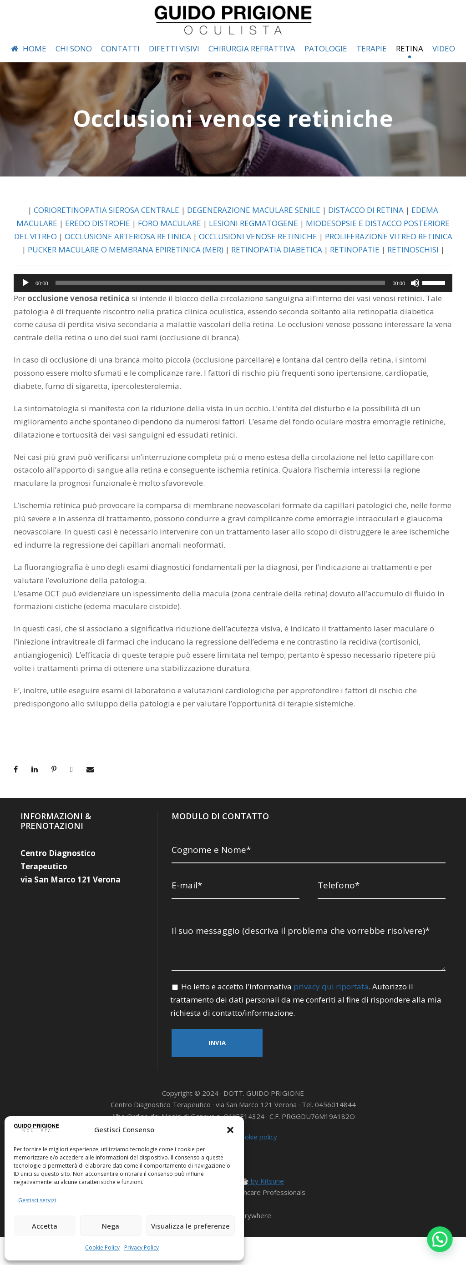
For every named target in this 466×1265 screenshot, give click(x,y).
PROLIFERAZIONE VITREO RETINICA (98, 269)
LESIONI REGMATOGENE (278, 243)
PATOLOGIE (332, 48)
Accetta (44, 1225)
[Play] (25, 315)
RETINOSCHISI (282, 282)
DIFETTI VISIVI (174, 48)
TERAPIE (380, 48)
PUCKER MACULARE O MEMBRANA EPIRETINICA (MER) (275, 269)
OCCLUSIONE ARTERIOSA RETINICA (217, 256)
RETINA (419, 48)
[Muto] (415, 315)
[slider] (220, 315)
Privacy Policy (141, 1247)
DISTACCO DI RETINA (372, 230)
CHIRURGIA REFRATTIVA (256, 48)
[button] (230, 1129)
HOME (26, 48)
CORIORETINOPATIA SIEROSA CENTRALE (101, 230)
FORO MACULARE (192, 243)
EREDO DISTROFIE (116, 243)
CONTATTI (119, 48)
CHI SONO (72, 48)
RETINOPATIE (223, 282)
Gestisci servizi (36, 1200)
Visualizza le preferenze (190, 1225)
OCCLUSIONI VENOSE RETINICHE (354, 256)
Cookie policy (257, 1165)
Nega (110, 1225)
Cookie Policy (102, 1247)
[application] (233, 316)
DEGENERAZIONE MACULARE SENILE (256, 230)
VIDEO (26, 68)
